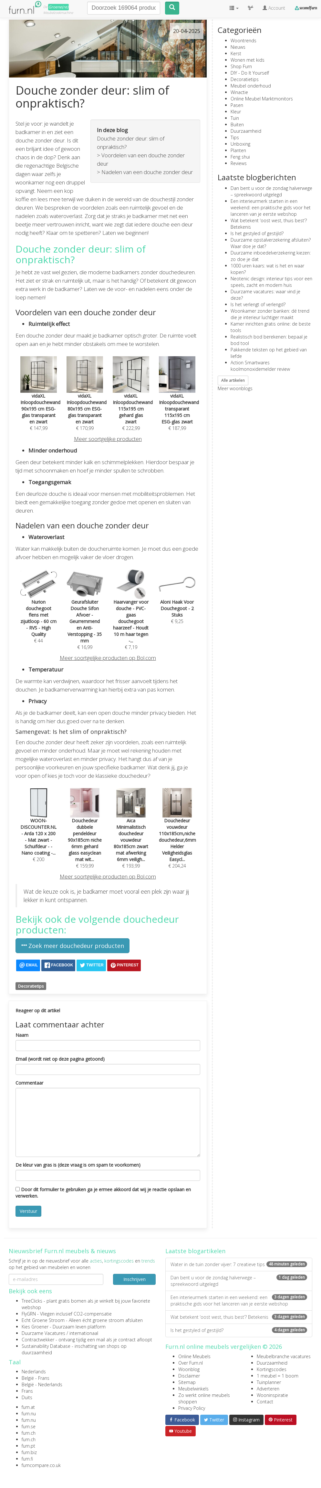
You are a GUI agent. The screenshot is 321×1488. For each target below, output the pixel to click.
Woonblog (189, 1369)
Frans (27, 1391)
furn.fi (27, 1459)
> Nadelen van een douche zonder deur (145, 172)
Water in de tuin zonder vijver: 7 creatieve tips (239, 1264)
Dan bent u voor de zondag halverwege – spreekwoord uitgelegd (271, 191)
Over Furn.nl (190, 1363)
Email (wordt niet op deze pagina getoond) (60, 1059)
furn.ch (29, 1433)
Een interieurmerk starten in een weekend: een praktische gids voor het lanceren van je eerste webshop (271, 207)
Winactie (239, 92)
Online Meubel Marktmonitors (262, 99)
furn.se (29, 1426)
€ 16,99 (85, 615)
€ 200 (38, 830)
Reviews (239, 163)
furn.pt (28, 1446)
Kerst (236, 53)
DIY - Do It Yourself (250, 73)
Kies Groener (35, 1327)
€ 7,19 (131, 615)
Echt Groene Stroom (43, 1320)
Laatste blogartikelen (195, 1251)
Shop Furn (241, 66)
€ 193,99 (131, 834)
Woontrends (243, 40)
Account (274, 8)
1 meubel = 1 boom (277, 1376)
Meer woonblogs (235, 388)
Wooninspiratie (272, 1395)
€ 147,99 (40, 401)
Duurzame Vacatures (43, 1333)
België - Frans (35, 1378)
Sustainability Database (46, 1346)
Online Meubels (194, 1356)
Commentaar (29, 1083)
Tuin (235, 118)
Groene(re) (58, 7)
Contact (265, 1402)
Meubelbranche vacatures (284, 1356)
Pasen (237, 105)
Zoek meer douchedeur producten (72, 946)
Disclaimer (189, 1376)
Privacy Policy (191, 1408)
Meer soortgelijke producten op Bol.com (108, 657)
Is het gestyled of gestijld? (257, 233)
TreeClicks (32, 1301)
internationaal (83, 1333)
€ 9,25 (177, 602)
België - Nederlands (42, 1384)
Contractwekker (38, 1340)
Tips (235, 137)
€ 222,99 (133, 401)
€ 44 (38, 611)
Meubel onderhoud (251, 86)
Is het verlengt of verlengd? (258, 304)
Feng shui (240, 157)
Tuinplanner (269, 1382)
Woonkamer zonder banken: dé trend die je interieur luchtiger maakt (270, 314)
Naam (22, 1035)
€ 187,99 (179, 401)
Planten (238, 150)
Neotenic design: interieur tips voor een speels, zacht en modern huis (271, 282)
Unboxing (240, 144)
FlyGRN (29, 1314)
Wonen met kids (247, 60)
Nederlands (34, 1371)
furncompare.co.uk (41, 1465)
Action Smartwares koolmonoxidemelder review (260, 365)
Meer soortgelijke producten (108, 438)
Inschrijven (134, 1279)
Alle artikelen (233, 380)
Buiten (237, 124)
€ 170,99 (87, 401)
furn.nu (29, 1413)
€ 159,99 (85, 834)
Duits (27, 1397)
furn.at (28, 1407)
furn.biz (29, 1452)
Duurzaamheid (246, 131)
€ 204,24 (177, 834)
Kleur (236, 112)
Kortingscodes (271, 1369)
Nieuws (238, 47)
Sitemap (187, 1382)
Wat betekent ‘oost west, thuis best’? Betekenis (239, 1317)
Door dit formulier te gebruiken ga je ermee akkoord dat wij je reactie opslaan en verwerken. (103, 1192)
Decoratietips (31, 986)
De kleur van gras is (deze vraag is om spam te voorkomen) (78, 1165)
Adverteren (268, 1389)
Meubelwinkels (193, 1389)
